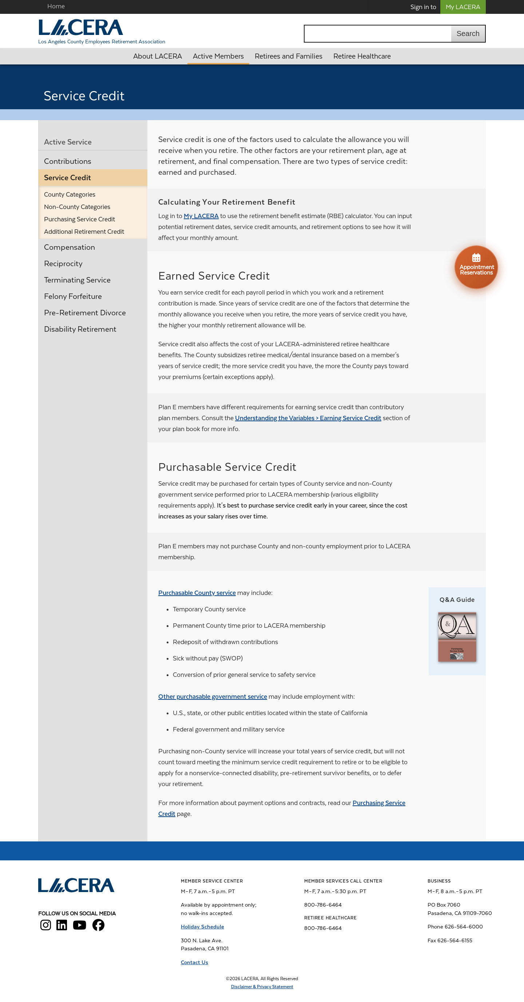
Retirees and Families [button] (288, 56)
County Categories (69, 194)
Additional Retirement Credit (84, 231)
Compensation (69, 247)
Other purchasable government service (212, 696)
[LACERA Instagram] (45, 928)
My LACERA (463, 7)
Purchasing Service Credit (79, 219)
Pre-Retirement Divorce (85, 312)
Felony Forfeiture (73, 296)
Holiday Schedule (202, 927)
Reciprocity (63, 263)
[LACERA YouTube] (80, 928)
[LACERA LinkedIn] (61, 928)
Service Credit (67, 177)
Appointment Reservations (477, 264)
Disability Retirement (80, 329)
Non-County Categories (77, 206)
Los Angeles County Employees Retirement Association (101, 41)
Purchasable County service (197, 592)
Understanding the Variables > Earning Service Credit (308, 418)
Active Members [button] (218, 56)
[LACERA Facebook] (98, 928)
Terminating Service (77, 280)
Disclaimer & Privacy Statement (262, 986)
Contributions (67, 161)
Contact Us (194, 962)
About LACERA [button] (157, 56)
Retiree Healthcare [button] (362, 56)
